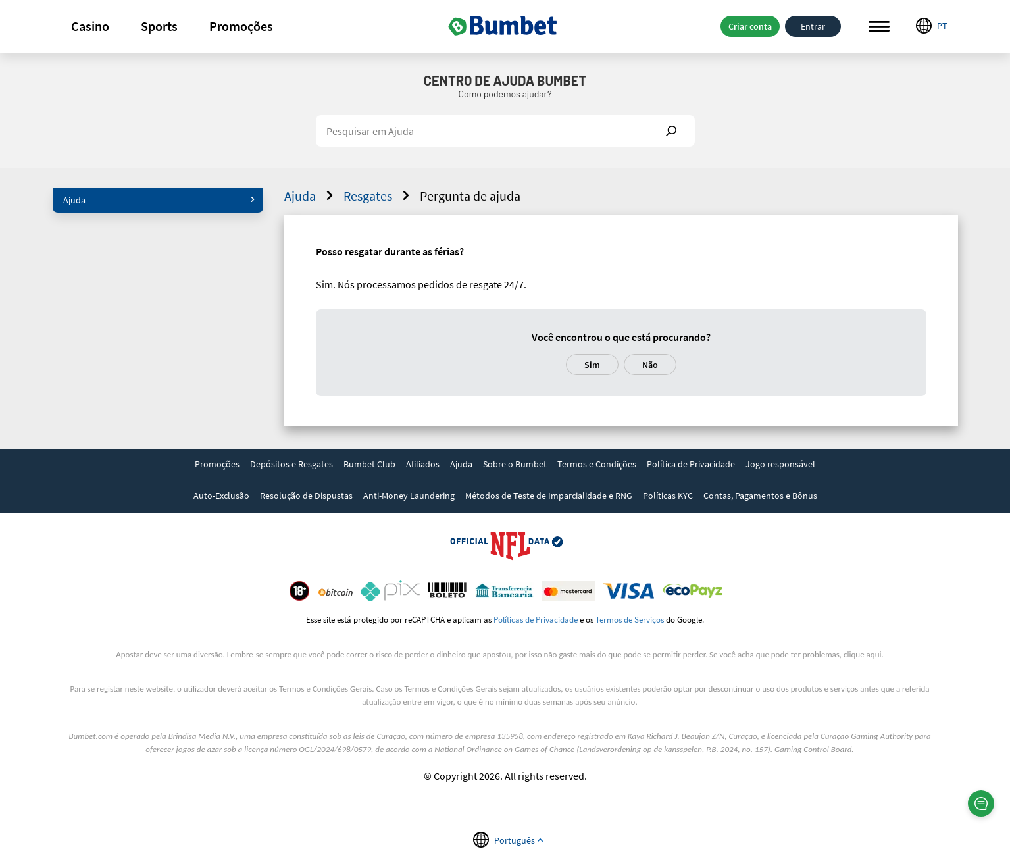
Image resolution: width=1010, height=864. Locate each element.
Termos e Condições (596, 464)
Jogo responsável (780, 464)
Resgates (378, 196)
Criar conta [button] (750, 26)
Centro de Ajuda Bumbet (505, 80)
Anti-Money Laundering (409, 495)
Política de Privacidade (691, 464)
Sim (592, 364)
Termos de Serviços (629, 619)
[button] (90, 26)
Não (650, 364)
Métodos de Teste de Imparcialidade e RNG (548, 495)
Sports (159, 26)
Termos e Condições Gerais (325, 689)
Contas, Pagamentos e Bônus (760, 495)
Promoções (241, 26)
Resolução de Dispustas (306, 495)
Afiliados (423, 464)
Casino (90, 26)
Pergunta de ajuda (470, 196)
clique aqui (862, 654)
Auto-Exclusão (221, 495)
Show (671, 131)
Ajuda (159, 200)
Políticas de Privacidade (535, 619)
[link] (217, 465)
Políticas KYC (668, 495)
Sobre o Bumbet (515, 464)
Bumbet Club (369, 464)
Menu (879, 26)
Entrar (813, 26)
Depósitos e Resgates (291, 464)
